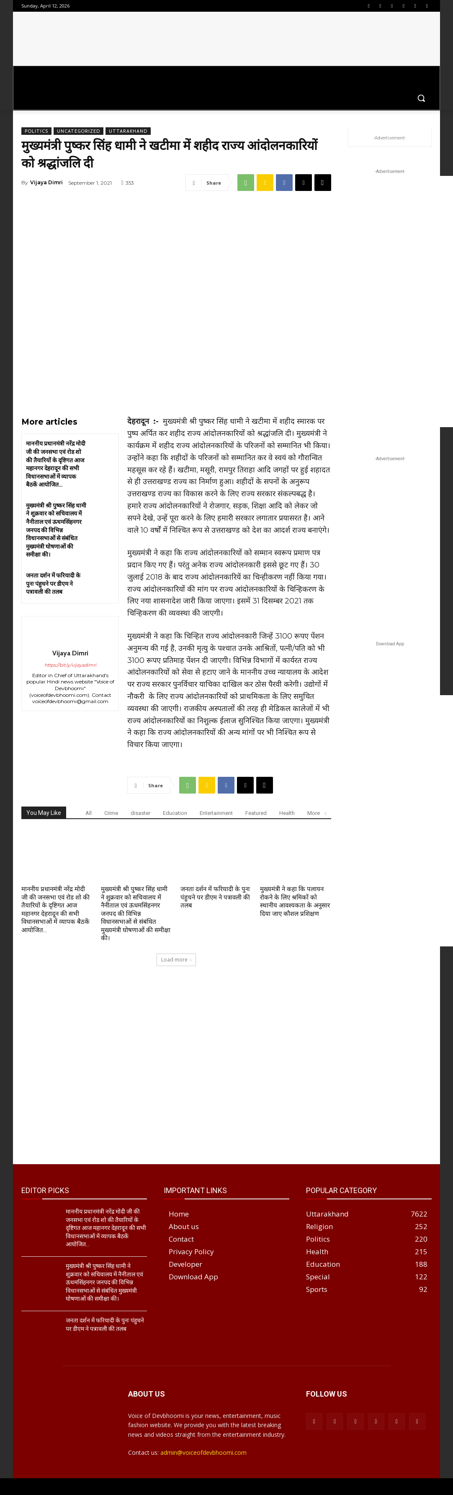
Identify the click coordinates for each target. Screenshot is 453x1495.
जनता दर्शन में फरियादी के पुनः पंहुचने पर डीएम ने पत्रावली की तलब (53, 583)
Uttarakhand (128, 131)
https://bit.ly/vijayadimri (70, 665)
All (88, 813)
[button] (421, 98)
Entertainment (216, 813)
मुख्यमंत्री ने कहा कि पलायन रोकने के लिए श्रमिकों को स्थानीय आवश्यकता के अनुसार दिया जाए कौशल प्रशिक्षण (295, 901)
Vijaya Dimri (46, 182)
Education (175, 813)
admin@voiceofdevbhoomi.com (203, 1452)
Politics (36, 131)
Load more (176, 959)
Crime (111, 813)
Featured (256, 813)
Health (287, 813)
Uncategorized (78, 131)
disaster (140, 813)
